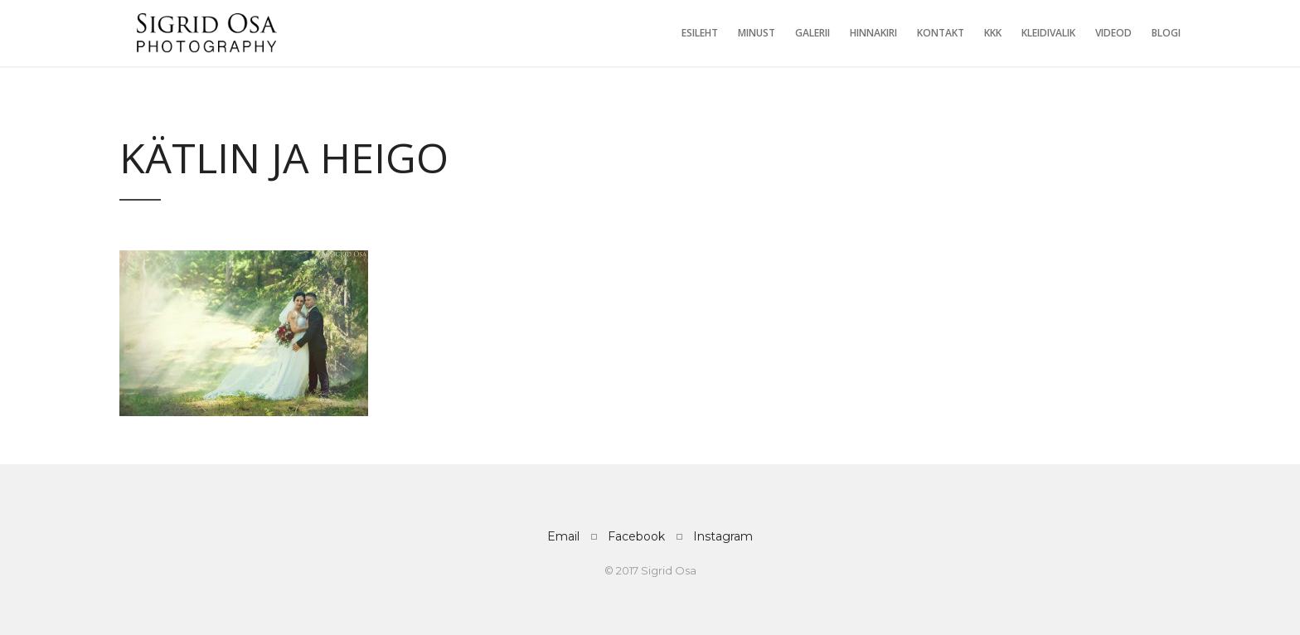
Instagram (723, 536)
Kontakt (940, 33)
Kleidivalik (1048, 33)
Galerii (812, 33)
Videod (1113, 33)
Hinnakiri (873, 33)
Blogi (1166, 33)
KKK (993, 33)
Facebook (636, 536)
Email (563, 536)
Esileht (700, 33)
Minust (756, 33)
